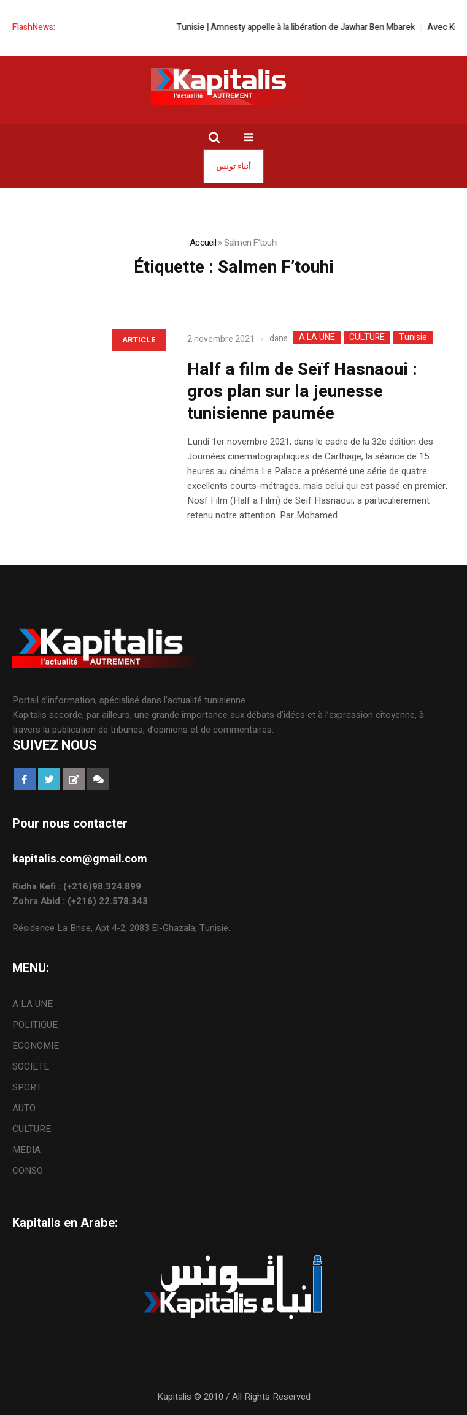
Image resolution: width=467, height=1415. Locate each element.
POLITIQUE (35, 1025)
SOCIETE (30, 1066)
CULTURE (367, 337)
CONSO (27, 1170)
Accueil (203, 242)
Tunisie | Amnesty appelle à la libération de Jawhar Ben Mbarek (304, 27)
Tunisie (413, 337)
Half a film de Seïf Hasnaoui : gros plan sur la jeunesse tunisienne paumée (302, 391)
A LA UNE (317, 337)
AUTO (24, 1108)
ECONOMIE (35, 1045)
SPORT (27, 1087)
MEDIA (26, 1150)
